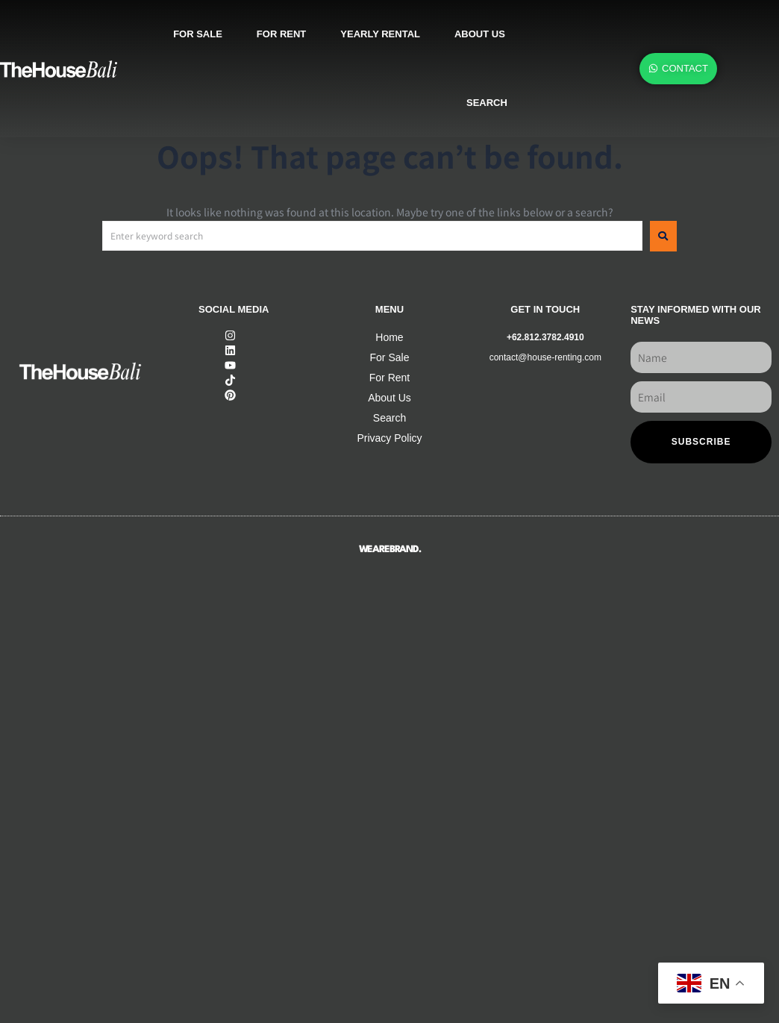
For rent (281, 34)
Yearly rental (380, 34)
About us (479, 34)
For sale (197, 34)
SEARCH (486, 102)
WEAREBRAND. (390, 549)
